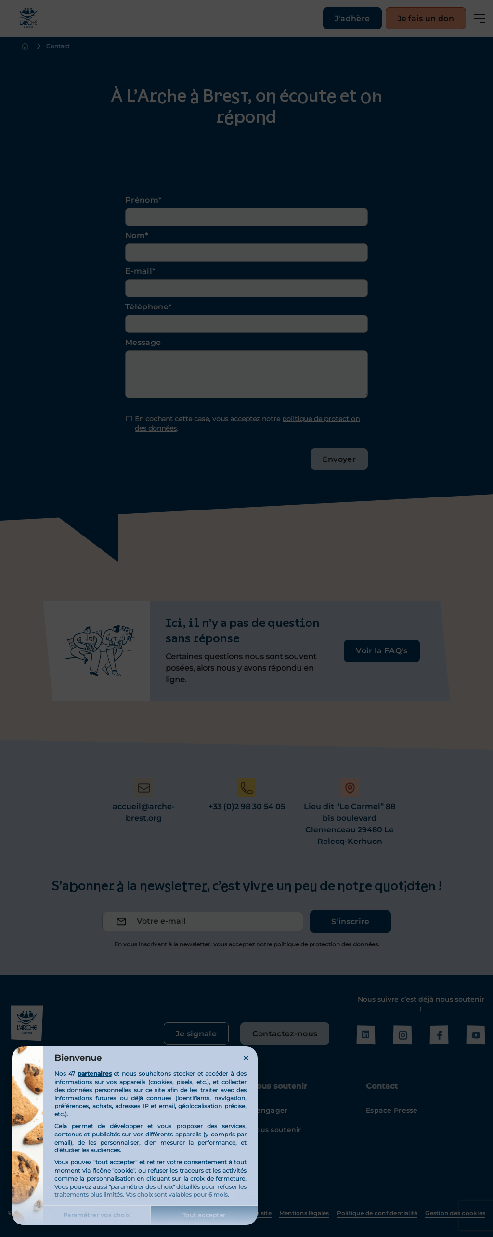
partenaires (95, 1073)
